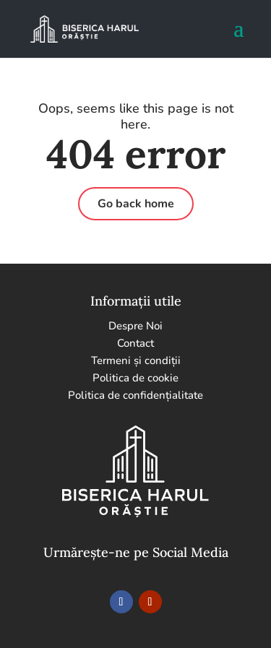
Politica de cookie (135, 378)
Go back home (136, 204)
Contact (135, 343)
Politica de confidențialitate (135, 395)
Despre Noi (135, 326)
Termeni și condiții (136, 360)
